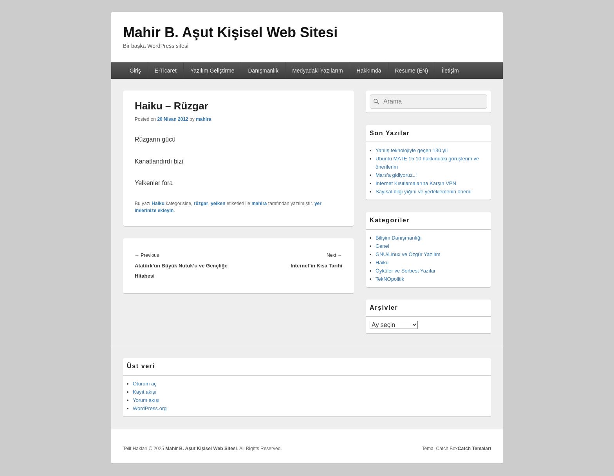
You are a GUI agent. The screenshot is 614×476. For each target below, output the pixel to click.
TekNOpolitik (390, 279)
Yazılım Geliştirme (212, 70)
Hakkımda (369, 70)
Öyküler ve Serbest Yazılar (405, 271)
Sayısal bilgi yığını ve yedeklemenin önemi (423, 191)
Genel (382, 246)
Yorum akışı (146, 400)
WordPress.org (149, 408)
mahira (203, 119)
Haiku (158, 203)
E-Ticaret (166, 70)
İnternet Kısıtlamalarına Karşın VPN (416, 183)
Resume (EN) (411, 70)
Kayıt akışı (145, 392)
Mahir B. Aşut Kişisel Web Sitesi (230, 32)
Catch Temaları (474, 448)
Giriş (135, 70)
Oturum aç (145, 384)
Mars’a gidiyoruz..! (396, 175)
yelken (218, 203)
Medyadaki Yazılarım (317, 70)
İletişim (450, 70)
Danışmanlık (263, 70)
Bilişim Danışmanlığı (399, 238)
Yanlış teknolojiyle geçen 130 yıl (412, 150)
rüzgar (201, 203)
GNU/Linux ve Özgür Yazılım (408, 254)
